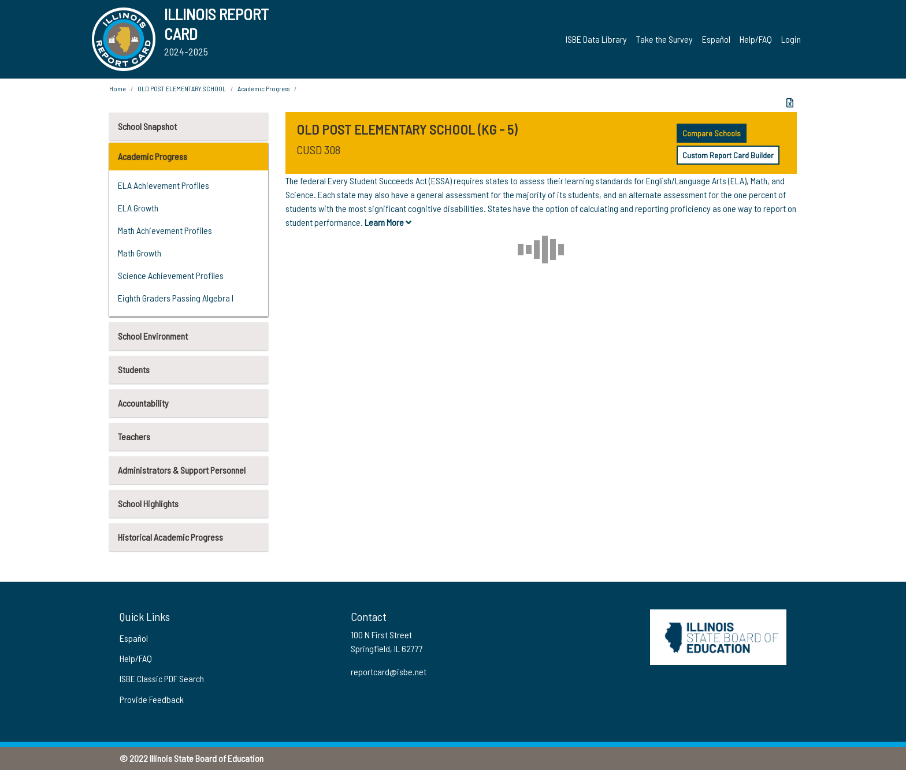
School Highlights (148, 503)
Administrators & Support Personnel (182, 469)
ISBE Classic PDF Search (162, 678)
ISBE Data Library (596, 39)
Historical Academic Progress (170, 536)
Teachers (134, 436)
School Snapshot (147, 126)
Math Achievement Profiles (165, 230)
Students (134, 369)
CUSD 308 (318, 150)
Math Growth (139, 252)
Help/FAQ (756, 39)
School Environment (153, 335)
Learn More (388, 222)
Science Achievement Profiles (171, 275)
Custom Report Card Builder (728, 155)
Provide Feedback (152, 699)
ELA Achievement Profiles (163, 185)
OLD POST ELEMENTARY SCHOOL (182, 88)
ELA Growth (138, 207)
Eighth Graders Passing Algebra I (175, 297)
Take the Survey (664, 39)
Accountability (143, 402)
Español (716, 39)
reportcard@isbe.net (388, 671)
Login (791, 39)
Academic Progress (152, 156)
